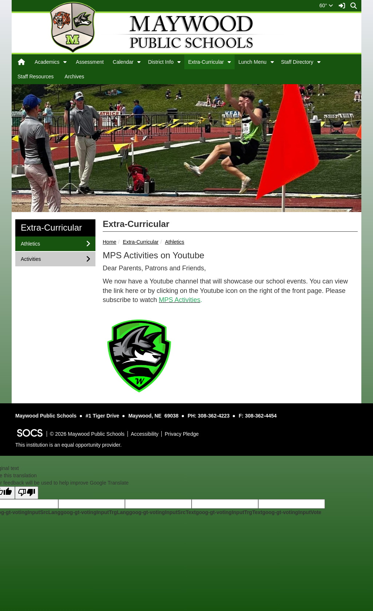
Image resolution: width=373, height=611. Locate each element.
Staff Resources (35, 76)
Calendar (123, 62)
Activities (30, 258)
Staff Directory (297, 62)
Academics (47, 62)
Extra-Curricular (206, 62)
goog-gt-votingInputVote (291, 512)
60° (326, 5)
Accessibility (144, 434)
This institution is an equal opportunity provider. (68, 445)
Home (109, 242)
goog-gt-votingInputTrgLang (94, 512)
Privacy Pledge (182, 434)
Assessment (89, 62)
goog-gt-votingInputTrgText (229, 512)
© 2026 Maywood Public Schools (87, 434)
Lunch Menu (252, 62)
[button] (65, 62)
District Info (160, 62)
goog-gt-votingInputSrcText (162, 512)
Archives (74, 76)
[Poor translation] (26, 492)
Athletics (174, 242)
